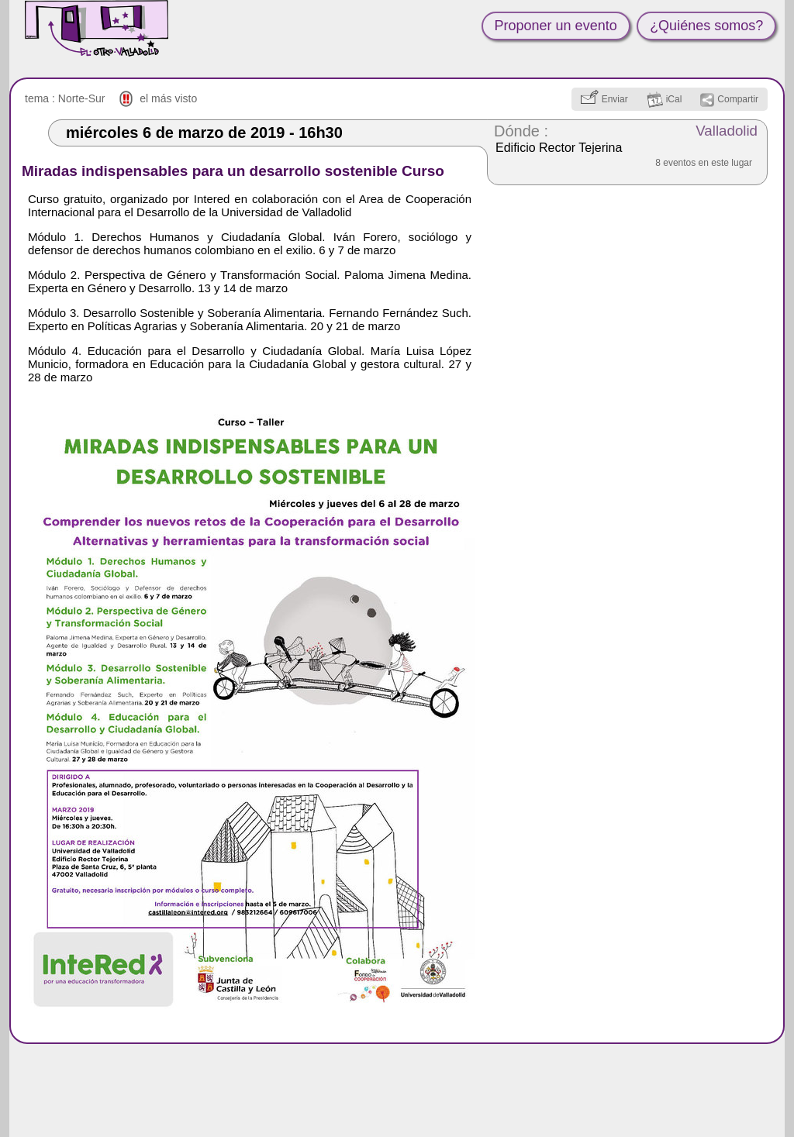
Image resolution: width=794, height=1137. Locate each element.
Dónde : (521, 131)
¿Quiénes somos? (706, 25)
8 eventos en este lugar (703, 162)
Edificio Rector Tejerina (558, 147)
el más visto (168, 98)
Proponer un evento (556, 25)
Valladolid (727, 130)
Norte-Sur (81, 98)
